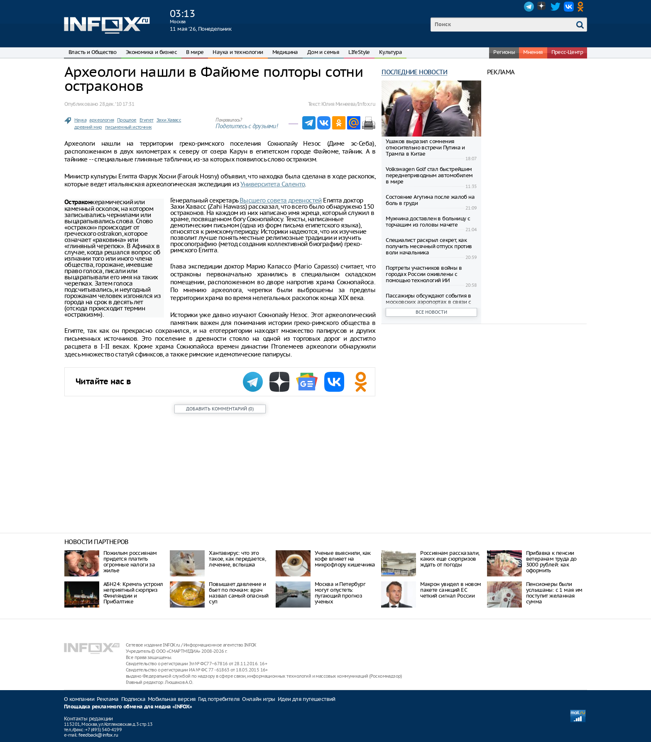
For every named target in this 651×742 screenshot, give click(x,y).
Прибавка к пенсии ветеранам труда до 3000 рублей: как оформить (551, 561)
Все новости (431, 312)
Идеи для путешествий (306, 699)
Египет (146, 120)
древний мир (88, 127)
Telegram (529, 7)
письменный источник (128, 127)
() (220, 409)
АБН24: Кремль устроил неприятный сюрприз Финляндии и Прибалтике (133, 593)
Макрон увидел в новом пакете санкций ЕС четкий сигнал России (450, 590)
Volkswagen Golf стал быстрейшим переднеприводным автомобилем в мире (429, 175)
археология (101, 120)
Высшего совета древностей (281, 200)
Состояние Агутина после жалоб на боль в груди (430, 200)
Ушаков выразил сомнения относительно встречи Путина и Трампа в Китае (425, 147)
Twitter (555, 7)
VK (569, 7)
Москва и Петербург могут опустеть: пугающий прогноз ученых (340, 593)
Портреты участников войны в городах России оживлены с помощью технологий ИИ (424, 274)
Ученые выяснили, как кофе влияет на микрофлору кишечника (345, 558)
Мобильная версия (172, 699)
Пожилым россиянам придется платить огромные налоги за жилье (130, 561)
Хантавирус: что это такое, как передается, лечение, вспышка (237, 558)
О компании (79, 699)
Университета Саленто (272, 184)
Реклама (108, 699)
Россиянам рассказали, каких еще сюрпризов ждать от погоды (449, 558)
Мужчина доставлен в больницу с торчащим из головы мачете (428, 221)
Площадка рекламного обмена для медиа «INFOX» (128, 707)
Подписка (133, 699)
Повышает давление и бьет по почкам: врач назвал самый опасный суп (238, 593)
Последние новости (414, 72)
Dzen (542, 7)
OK (582, 7)
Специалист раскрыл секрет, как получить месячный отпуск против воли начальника (429, 246)
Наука (80, 120)
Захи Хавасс (169, 120)
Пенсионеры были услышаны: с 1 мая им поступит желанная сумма (554, 593)
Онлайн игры (258, 699)
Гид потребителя (219, 699)
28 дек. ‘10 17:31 (116, 104)
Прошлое (127, 120)
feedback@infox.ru (98, 735)
